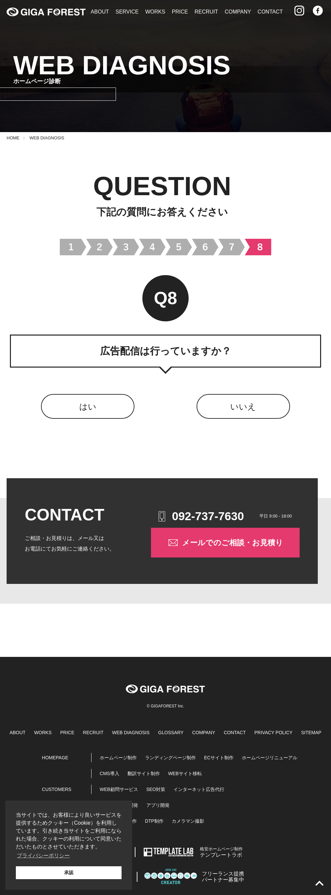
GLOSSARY (171, 732)
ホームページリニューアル (269, 757)
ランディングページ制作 (170, 757)
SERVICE (127, 12)
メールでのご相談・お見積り (225, 543)
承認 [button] (68, 872)
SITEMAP (311, 732)
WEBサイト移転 (185, 773)
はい (87, 406)
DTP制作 (154, 821)
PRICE (180, 12)
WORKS (155, 12)
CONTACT (270, 12)
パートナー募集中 (223, 876)
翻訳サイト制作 (144, 773)
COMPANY (238, 12)
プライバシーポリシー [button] (43, 855)
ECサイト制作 (219, 757)
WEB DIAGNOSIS (46, 137)
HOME (13, 137)
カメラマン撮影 (188, 821)
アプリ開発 (157, 805)
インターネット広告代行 (198, 789)
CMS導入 (109, 773)
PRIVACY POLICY (273, 732)
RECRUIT (206, 12)
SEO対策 (156, 789)
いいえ (243, 406)
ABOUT (100, 12)
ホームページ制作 (118, 757)
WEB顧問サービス (119, 789)
